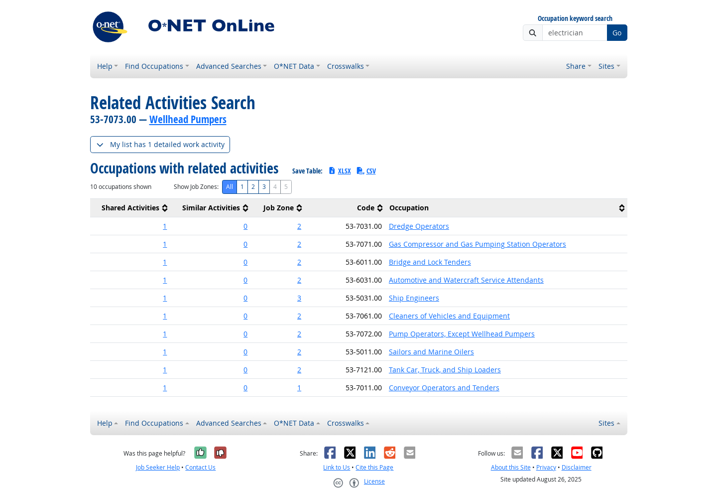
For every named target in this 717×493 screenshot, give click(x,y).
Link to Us (336, 467)
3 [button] (299, 298)
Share (576, 66)
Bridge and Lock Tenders (430, 262)
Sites (606, 66)
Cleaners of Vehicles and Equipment (449, 316)
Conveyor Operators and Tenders (444, 387)
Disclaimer (577, 467)
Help (105, 66)
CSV (366, 170)
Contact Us (200, 467)
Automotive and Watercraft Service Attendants (466, 280)
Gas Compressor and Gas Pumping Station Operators (477, 244)
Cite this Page (374, 467)
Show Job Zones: (196, 186)
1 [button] (165, 226)
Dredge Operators (419, 226)
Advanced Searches (228, 66)
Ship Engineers (414, 298)
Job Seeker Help (158, 467)
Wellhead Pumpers (188, 119)
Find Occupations (154, 66)
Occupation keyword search (575, 18)
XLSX (339, 170)
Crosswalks (345, 66)
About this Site (511, 467)
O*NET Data (294, 66)
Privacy (546, 467)
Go (616, 32)
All (229, 186)
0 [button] (245, 226)
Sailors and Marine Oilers (431, 351)
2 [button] (299, 226)
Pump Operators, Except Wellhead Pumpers (462, 333)
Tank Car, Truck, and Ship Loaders (445, 369)
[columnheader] (130, 208)
